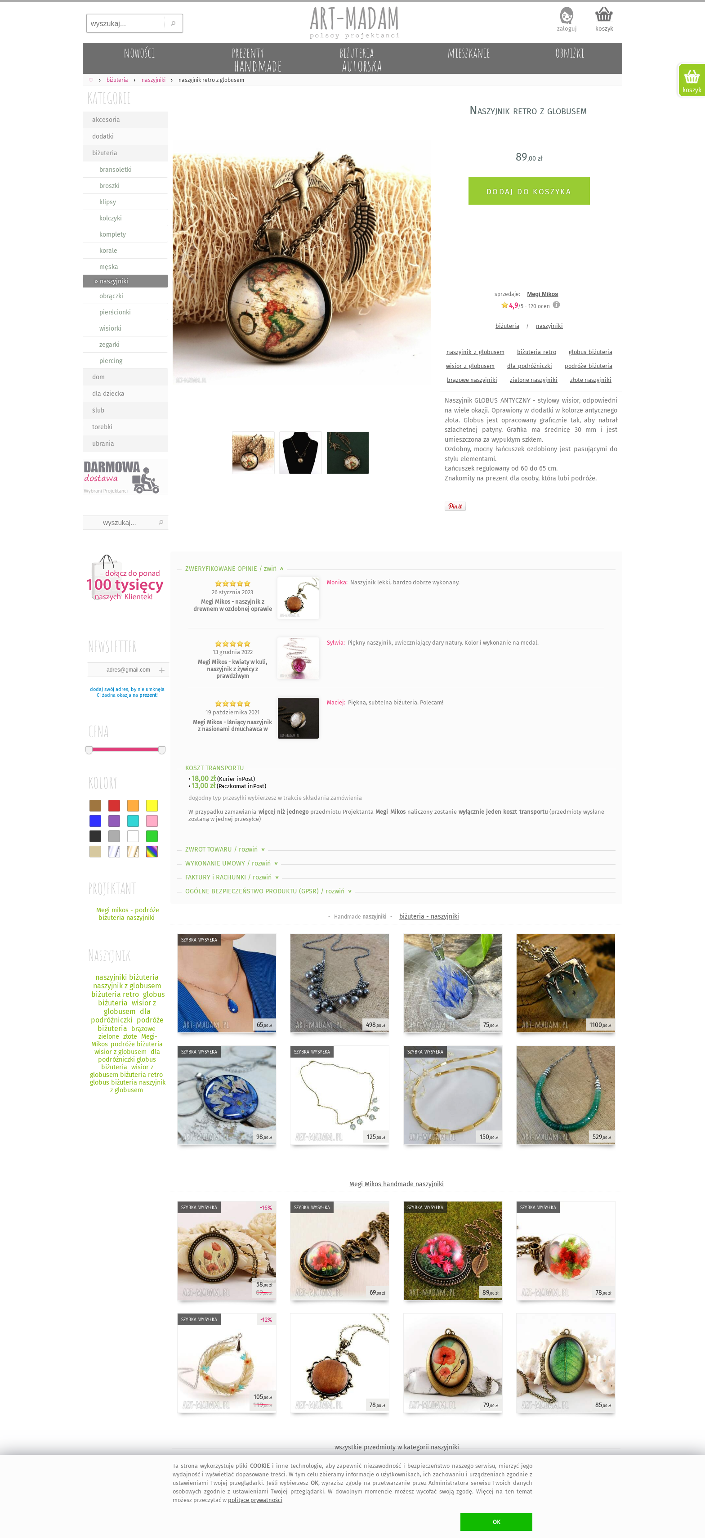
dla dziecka (108, 394)
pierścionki (115, 312)
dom (98, 377)
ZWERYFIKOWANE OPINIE (235, 569)
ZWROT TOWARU (226, 849)
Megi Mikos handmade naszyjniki (396, 1184)
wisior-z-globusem (470, 366)
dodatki (103, 136)
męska (108, 267)
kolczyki (110, 218)
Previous (185, 264)
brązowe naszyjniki (472, 380)
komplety (112, 234)
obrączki (111, 296)
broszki (109, 186)
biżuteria (104, 153)
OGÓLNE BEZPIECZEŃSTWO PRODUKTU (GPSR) (269, 891)
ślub (98, 410)
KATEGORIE (109, 98)
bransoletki (115, 170)
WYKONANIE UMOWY (232, 863)
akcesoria (106, 120)
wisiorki (110, 328)
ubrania (103, 444)
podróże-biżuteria (588, 366)
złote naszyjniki (590, 380)
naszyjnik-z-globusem (475, 352)
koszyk (604, 28)
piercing (110, 361)
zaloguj (567, 28)
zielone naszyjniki (534, 380)
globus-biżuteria (590, 352)
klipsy (107, 202)
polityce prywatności (255, 1500)
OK (496, 1522)
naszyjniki (549, 326)
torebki (102, 427)
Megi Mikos (542, 294)
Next (416, 264)
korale (108, 251)
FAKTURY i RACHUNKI (233, 877)
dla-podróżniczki (529, 366)
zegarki (109, 345)
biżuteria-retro (536, 352)
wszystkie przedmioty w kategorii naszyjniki (397, 1447)
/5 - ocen (525, 306)
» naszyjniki (111, 281)
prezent (147, 695)
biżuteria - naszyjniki (429, 916)
